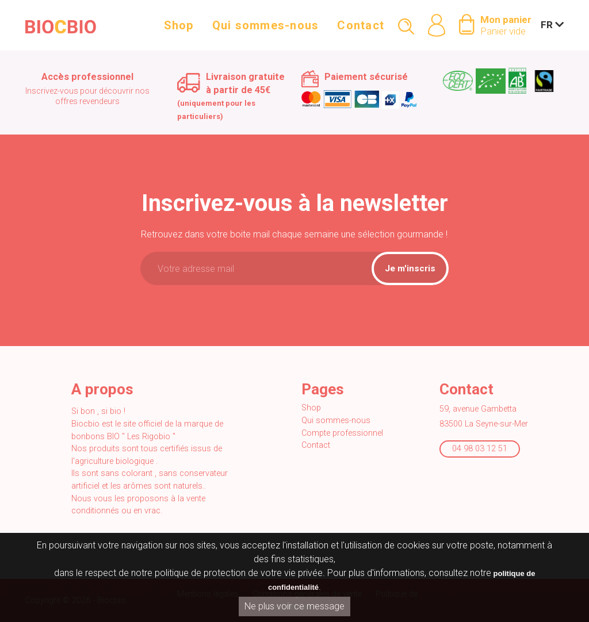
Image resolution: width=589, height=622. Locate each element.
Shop (179, 30)
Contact (360, 30)
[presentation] (238, 317)
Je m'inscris (410, 268)
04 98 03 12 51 (479, 449)
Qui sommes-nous (265, 30)
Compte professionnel (342, 433)
